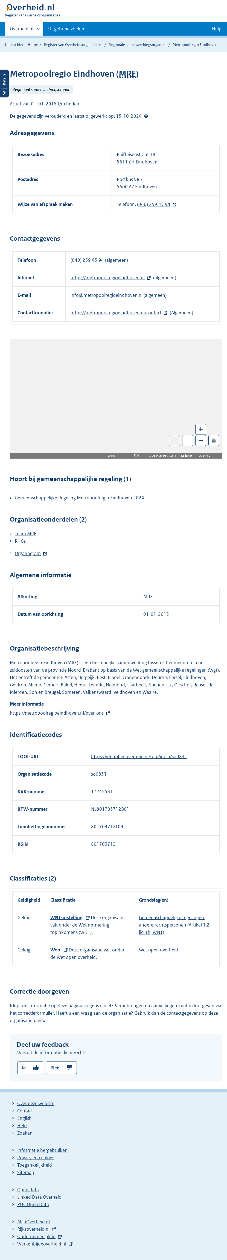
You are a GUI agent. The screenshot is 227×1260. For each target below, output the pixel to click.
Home (33, 44)
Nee (55, 1068)
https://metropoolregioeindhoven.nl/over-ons (57, 713)
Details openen (4, 83)
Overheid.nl (21, 30)
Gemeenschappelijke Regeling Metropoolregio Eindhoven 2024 (79, 498)
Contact (25, 1111)
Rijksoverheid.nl (33, 1229)
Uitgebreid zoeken (67, 29)
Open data (28, 1190)
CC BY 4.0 (206, 456)
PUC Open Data (33, 1204)
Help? (146, 116)
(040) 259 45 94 (153, 204)
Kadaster (188, 456)
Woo (55, 950)
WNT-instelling (66, 917)
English (24, 1118)
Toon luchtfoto (174, 440)
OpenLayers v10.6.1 (165, 456)
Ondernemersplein (36, 1236)
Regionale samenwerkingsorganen (137, 44)
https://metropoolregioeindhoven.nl (108, 278)
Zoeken (25, 1133)
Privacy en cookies (35, 1158)
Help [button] (217, 29)
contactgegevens (184, 1013)
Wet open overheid (158, 950)
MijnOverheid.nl (33, 1222)
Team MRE (25, 534)
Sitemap (25, 1172)
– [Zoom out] (201, 440)
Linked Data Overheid (39, 1197)
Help (22, 1126)
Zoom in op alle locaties (187, 440)
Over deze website (35, 1103)
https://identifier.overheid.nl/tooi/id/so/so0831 (139, 756)
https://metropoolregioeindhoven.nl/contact (116, 313)
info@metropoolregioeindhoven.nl (107, 295)
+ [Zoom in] (201, 429)
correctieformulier (36, 1013)
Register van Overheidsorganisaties (73, 44)
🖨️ (214, 440)
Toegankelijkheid (34, 1165)
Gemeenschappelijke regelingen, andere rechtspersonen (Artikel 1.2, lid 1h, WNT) (175, 924)
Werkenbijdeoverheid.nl (41, 1244)
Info (136, 455)
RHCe (20, 541)
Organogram (28, 553)
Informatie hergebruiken (42, 1150)
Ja (24, 1068)
